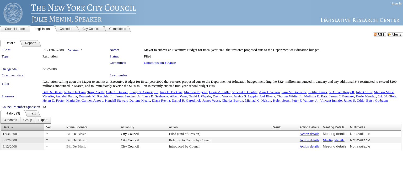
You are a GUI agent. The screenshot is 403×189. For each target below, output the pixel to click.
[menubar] (26, 120)
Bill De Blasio (52, 92)
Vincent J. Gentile (244, 92)
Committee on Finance (160, 63)
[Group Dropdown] (27, 120)
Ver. (49, 127)
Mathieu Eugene (195, 92)
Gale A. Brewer (117, 92)
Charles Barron (232, 100)
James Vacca (211, 100)
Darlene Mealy (140, 100)
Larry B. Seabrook (155, 96)
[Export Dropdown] (43, 120)
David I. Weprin (200, 96)
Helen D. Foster (53, 100)
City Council (130, 134)
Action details (309, 134)
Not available (360, 134)
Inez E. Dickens (171, 92)
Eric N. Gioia (387, 96)
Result (276, 127)
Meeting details (334, 134)
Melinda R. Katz (315, 96)
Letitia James (317, 92)
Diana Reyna (161, 100)
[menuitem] (10, 120)
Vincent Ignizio (331, 100)
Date (6, 127)
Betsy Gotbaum (377, 100)
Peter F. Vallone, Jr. (305, 100)
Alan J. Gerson (269, 92)
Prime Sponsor (76, 127)
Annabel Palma (66, 96)
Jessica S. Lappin (245, 96)
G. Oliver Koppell (341, 92)
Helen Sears (281, 100)
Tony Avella (95, 92)
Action (173, 127)
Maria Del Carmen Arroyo (84, 100)
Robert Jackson (75, 92)
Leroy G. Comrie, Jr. (144, 92)
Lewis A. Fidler (219, 92)
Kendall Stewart (116, 100)
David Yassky (222, 96)
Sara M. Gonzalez (294, 92)
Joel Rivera (267, 96)
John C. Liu (364, 92)
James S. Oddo (353, 100)
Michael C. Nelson (258, 100)
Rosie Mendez (366, 96)
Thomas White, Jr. (289, 96)
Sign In (396, 3)
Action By (127, 127)
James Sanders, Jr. (128, 96)
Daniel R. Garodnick (186, 100)
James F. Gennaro (341, 96)
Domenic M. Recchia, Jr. (96, 96)
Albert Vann (178, 96)
